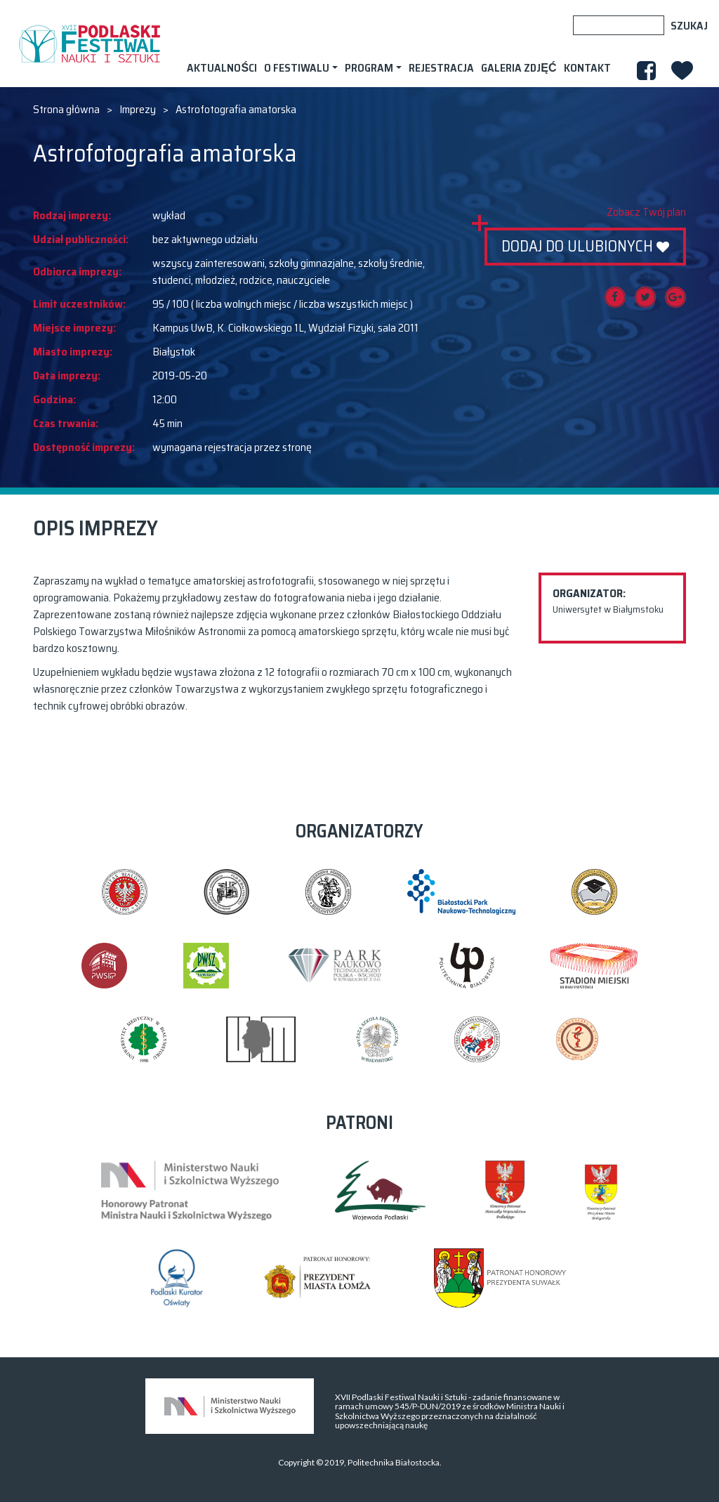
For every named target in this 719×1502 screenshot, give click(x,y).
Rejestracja (441, 68)
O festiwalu (296, 68)
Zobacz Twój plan (646, 212)
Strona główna (66, 109)
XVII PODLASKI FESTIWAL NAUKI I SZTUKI (89, 43)
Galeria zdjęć (518, 68)
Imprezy (137, 109)
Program (369, 68)
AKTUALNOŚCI (222, 68)
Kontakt (587, 68)
